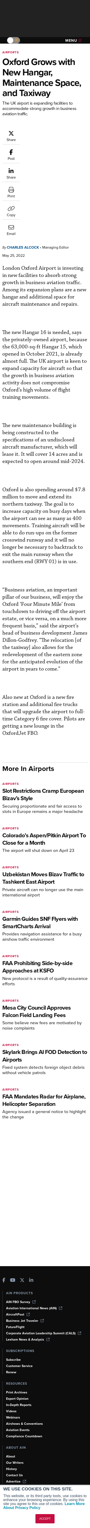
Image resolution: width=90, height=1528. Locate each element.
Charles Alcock (23, 176)
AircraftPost (18, 1314)
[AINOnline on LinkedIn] (31, 1281)
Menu (73, 40)
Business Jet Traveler (25, 1321)
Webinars (13, 1417)
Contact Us (14, 1475)
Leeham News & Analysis (28, 1340)
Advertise (16, 1481)
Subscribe (13, 1360)
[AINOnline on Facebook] (3, 1281)
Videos (11, 1411)
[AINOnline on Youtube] (12, 1281)
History (11, 1469)
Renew (11, 1372)
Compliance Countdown (24, 1436)
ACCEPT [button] (45, 1518)
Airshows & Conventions (24, 1424)
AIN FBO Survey (21, 1302)
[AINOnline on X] (22, 1281)
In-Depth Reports (18, 1405)
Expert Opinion (17, 1399)
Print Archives (16, 1392)
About (10, 1456)
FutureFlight (15, 1327)
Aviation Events (18, 1430)
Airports (10, 52)
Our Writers (15, 1463)
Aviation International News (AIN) (34, 1308)
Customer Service (19, 1366)
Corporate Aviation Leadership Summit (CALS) (43, 1333)
